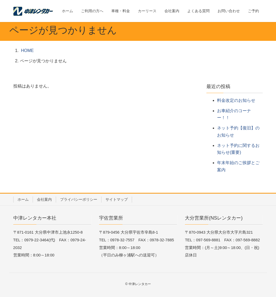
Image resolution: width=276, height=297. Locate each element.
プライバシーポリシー (78, 199)
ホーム (23, 199)
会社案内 (44, 199)
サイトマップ (116, 199)
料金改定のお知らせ (236, 100)
